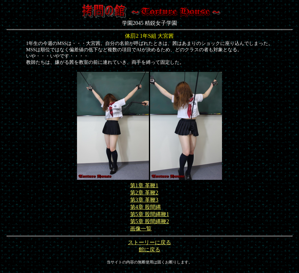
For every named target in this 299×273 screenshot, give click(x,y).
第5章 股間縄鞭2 (149, 221)
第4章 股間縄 (145, 207)
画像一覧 (141, 229)
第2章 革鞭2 (144, 193)
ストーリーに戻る (149, 242)
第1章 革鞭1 (144, 185)
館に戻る (149, 250)
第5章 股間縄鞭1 (149, 214)
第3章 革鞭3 (144, 200)
